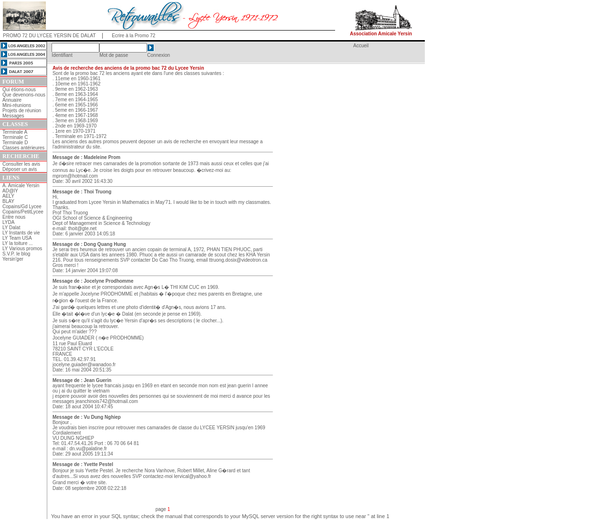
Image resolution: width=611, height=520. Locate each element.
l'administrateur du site (76, 146)
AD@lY (10, 190)
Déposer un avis (19, 169)
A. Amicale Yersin (20, 185)
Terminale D (15, 142)
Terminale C (15, 137)
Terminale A (14, 132)
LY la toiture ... (17, 243)
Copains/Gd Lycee (22, 206)
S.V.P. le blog (16, 253)
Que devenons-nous (23, 94)
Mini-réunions (16, 105)
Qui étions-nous (19, 89)
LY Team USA (17, 238)
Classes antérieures (23, 147)
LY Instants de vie (21, 232)
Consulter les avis (21, 164)
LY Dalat (11, 227)
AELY (8, 196)
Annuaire (11, 100)
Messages (13, 115)
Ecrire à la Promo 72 (133, 35)
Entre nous (13, 217)
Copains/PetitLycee (22, 211)
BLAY (8, 201)
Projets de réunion (21, 110)
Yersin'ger (12, 259)
